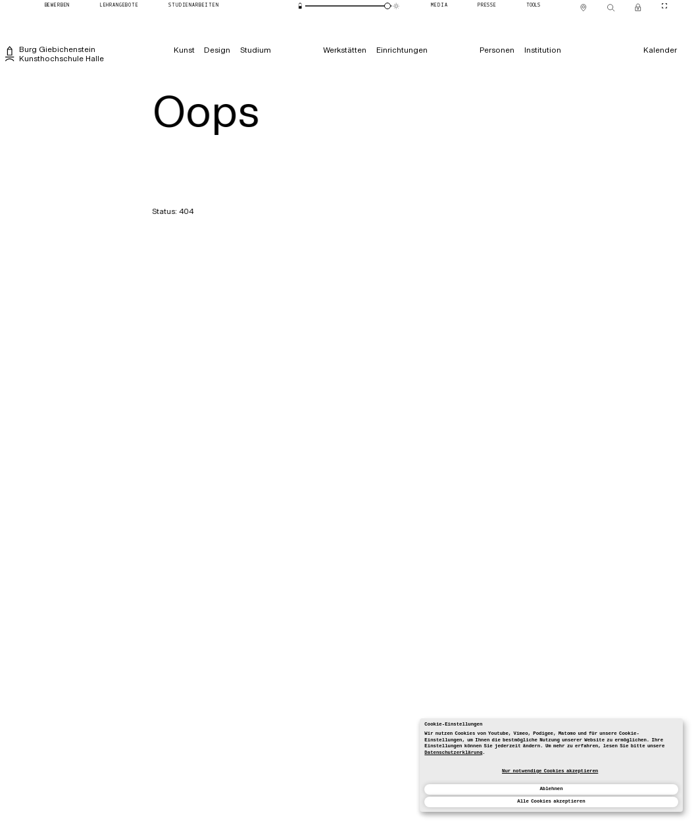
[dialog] (551, 765)
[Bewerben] (57, 6)
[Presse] (487, 6)
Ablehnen (550, 788)
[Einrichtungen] (401, 50)
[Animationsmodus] (396, 6)
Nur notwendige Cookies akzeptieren (550, 771)
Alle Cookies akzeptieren (551, 801)
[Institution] (542, 50)
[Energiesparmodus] (300, 6)
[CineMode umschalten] (664, 6)
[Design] (217, 50)
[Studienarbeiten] (194, 6)
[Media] (440, 6)
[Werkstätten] (345, 50)
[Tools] (533, 6)
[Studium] (255, 50)
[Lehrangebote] (119, 6)
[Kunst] (183, 50)
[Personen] (496, 50)
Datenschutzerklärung (453, 752)
